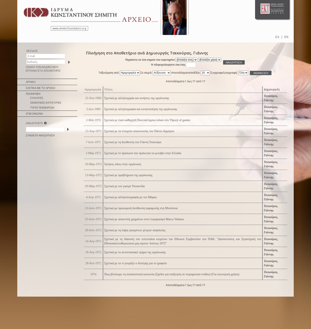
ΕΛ (277, 37)
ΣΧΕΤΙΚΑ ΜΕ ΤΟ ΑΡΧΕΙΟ (40, 88)
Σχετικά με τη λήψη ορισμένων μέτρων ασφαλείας (134, 230)
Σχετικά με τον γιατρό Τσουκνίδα (124, 186)
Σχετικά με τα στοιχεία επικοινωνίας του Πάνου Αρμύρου (139, 131)
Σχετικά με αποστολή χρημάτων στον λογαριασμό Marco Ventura (144, 219)
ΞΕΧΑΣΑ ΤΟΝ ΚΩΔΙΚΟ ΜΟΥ (42, 67)
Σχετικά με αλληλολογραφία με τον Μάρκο (130, 197)
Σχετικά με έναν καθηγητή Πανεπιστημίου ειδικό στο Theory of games (147, 120)
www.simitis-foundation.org (69, 28)
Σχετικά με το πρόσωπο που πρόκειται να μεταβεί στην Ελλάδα (142, 153)
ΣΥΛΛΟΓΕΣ (36, 98)
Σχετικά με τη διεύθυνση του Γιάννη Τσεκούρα (132, 142)
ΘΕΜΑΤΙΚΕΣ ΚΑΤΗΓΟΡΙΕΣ (45, 102)
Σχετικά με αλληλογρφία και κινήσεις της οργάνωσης (136, 98)
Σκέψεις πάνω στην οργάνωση (122, 164)
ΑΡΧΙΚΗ (30, 82)
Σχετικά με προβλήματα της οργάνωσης (128, 175)
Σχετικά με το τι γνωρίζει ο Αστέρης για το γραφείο (135, 263)
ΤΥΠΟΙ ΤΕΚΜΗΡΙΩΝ (42, 107)
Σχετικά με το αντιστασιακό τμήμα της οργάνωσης (135, 252)
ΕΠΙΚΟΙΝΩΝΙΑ (34, 113)
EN (286, 37)
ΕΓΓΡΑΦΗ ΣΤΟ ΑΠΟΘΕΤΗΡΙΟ (43, 71)
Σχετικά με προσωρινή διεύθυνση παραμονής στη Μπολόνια (141, 208)
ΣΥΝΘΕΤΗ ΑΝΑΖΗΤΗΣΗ (40, 135)
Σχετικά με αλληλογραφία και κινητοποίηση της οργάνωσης (140, 109)
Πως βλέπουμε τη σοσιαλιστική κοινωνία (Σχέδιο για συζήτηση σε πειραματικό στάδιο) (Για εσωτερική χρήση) (171, 274)
